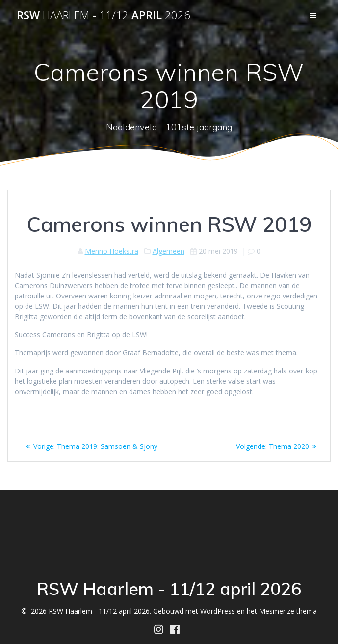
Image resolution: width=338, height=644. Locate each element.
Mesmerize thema (288, 611)
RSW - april (103, 15)
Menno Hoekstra (111, 251)
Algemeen (168, 251)
